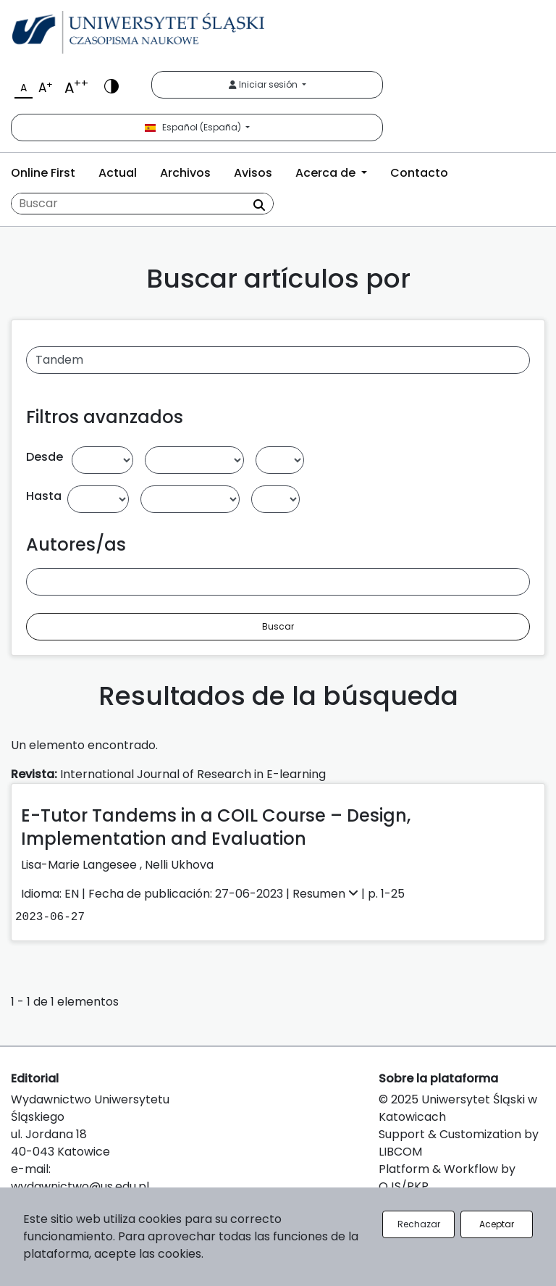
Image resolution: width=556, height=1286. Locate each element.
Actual (117, 172)
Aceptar (496, 1224)
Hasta (44, 496)
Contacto (419, 172)
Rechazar (418, 1224)
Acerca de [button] (326, 172)
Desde (44, 456)
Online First (43, 172)
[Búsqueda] (142, 203)
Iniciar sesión (264, 84)
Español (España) (194, 127)
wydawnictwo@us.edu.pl (80, 1186)
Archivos (185, 172)
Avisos (253, 172)
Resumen (326, 893)
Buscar (278, 626)
